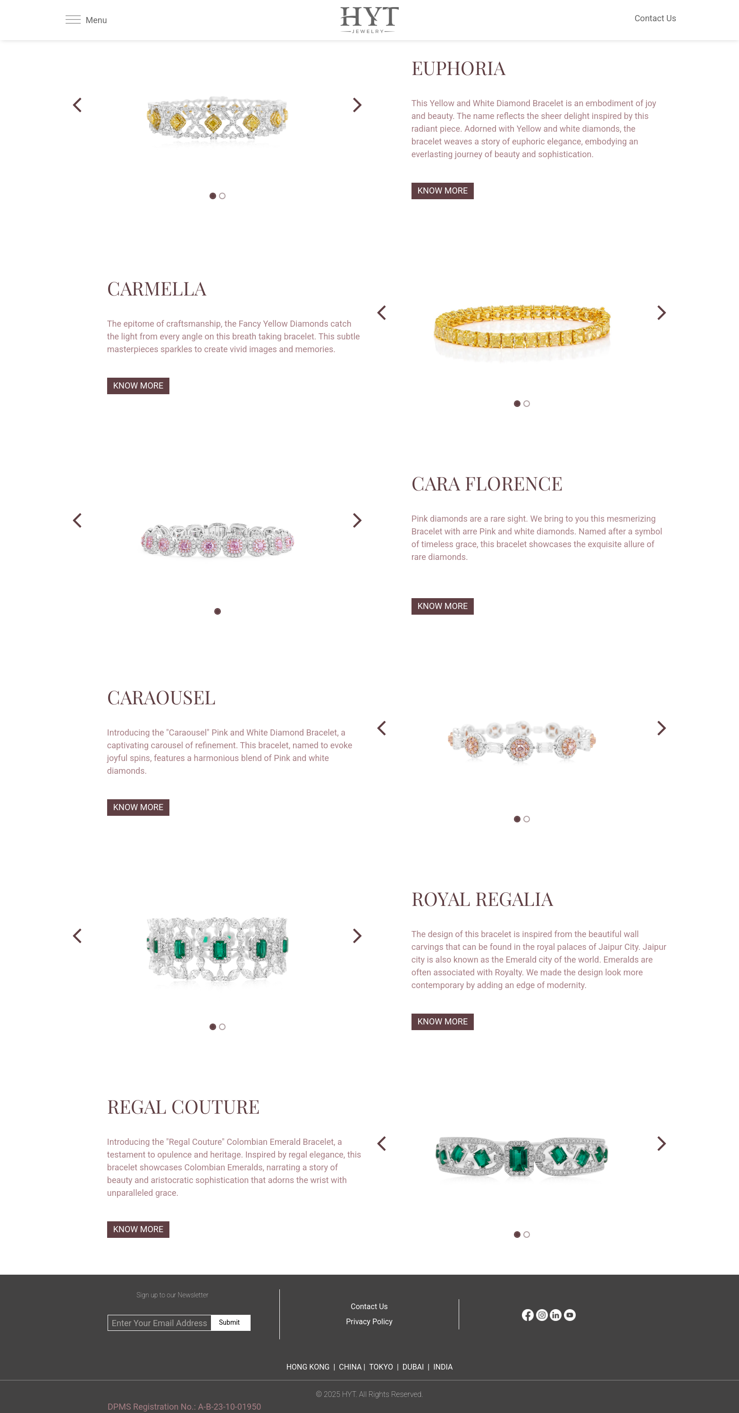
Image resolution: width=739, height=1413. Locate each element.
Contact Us (369, 1306)
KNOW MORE (443, 190)
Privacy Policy (369, 1321)
